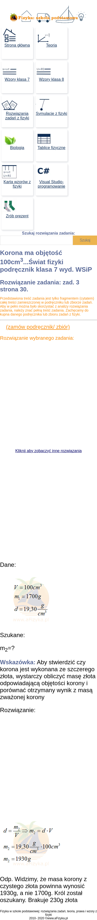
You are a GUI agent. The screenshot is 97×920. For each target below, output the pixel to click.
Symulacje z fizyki (51, 105)
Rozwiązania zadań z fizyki (15, 107)
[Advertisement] (48, 394)
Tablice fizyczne (50, 140)
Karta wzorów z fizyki (16, 176)
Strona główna (15, 37)
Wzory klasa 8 (50, 71)
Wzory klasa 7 (15, 71)
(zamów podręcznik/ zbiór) (38, 327)
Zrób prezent (14, 208)
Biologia (12, 140)
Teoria (46, 37)
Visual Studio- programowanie (50, 176)
